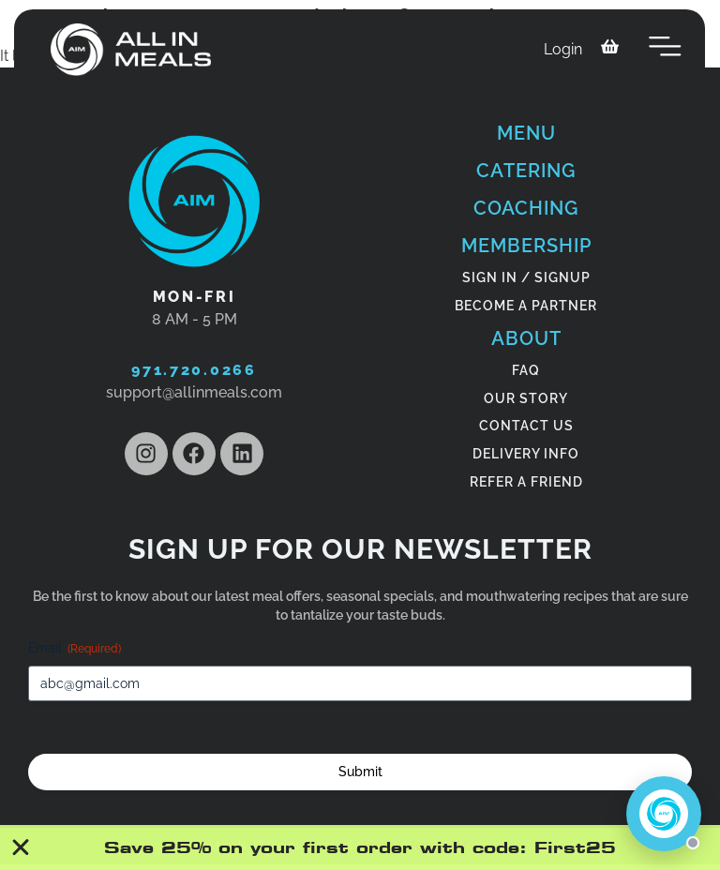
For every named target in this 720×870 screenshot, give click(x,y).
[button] (665, 50)
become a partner (526, 305)
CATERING (526, 170)
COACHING (525, 208)
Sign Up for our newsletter (360, 548)
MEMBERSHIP (526, 245)
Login (563, 49)
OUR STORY (526, 398)
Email (74, 648)
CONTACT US (526, 425)
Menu (526, 133)
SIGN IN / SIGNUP (526, 277)
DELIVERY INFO (525, 453)
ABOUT (526, 338)
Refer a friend (526, 481)
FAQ (526, 370)
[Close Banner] (21, 847)
